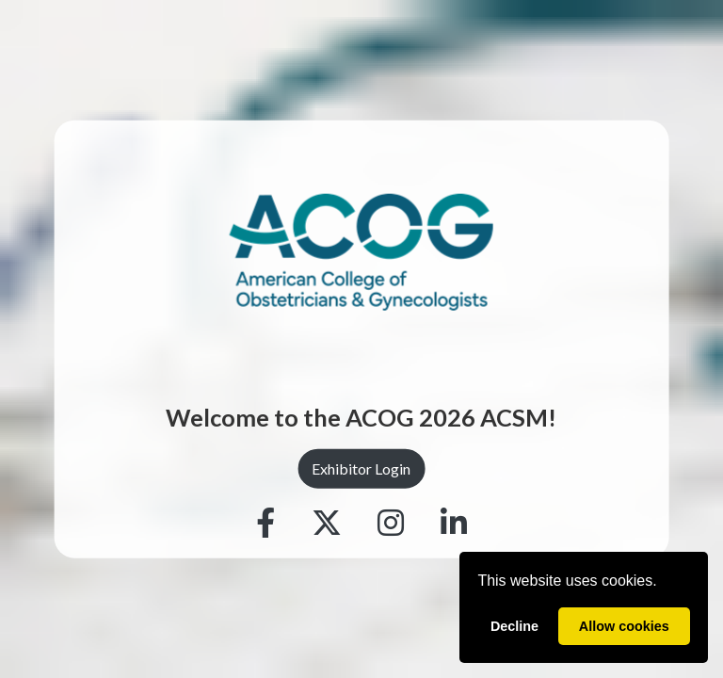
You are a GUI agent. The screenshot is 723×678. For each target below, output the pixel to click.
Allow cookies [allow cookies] (624, 626)
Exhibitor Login (361, 468)
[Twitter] (327, 523)
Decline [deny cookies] (514, 626)
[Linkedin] (454, 523)
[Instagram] (391, 523)
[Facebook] (265, 523)
